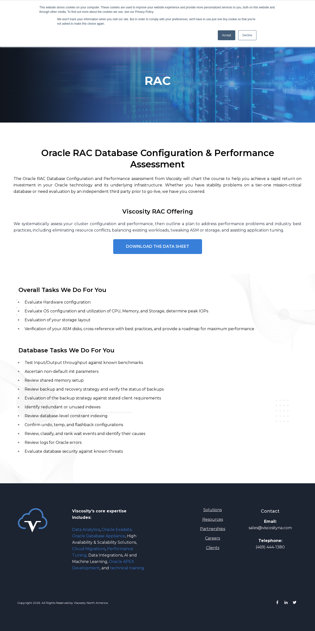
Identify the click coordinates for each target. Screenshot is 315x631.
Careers (212, 538)
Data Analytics (86, 529)
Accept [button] (226, 35)
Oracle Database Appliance (98, 536)
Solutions (212, 509)
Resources (212, 519)
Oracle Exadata (117, 529)
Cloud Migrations (88, 548)
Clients (212, 547)
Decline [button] (247, 35)
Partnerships (212, 528)
